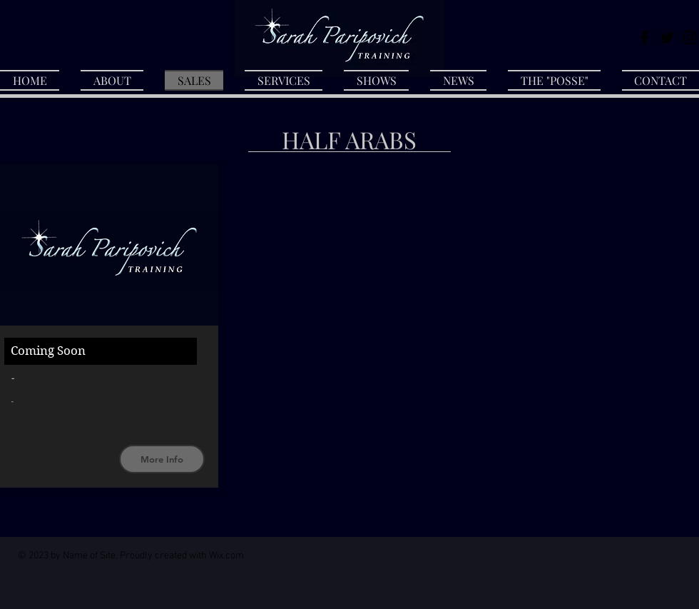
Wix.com (226, 556)
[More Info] (162, 459)
